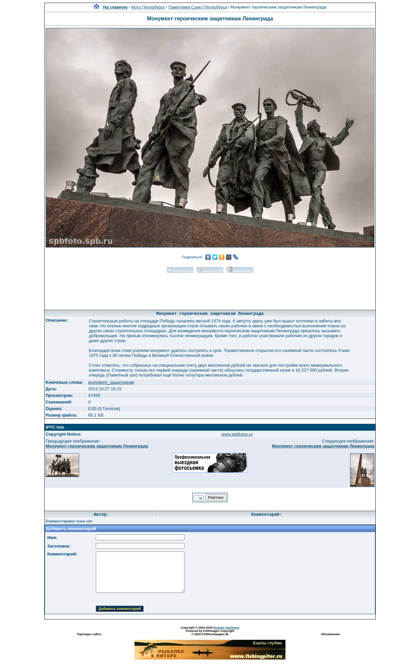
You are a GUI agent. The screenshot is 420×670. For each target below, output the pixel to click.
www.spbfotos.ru (237, 434)
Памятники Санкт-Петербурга (197, 7)
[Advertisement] (210, 289)
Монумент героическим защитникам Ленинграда (97, 445)
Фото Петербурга (148, 7)
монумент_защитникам (111, 382)
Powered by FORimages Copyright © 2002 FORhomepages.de (210, 632)
